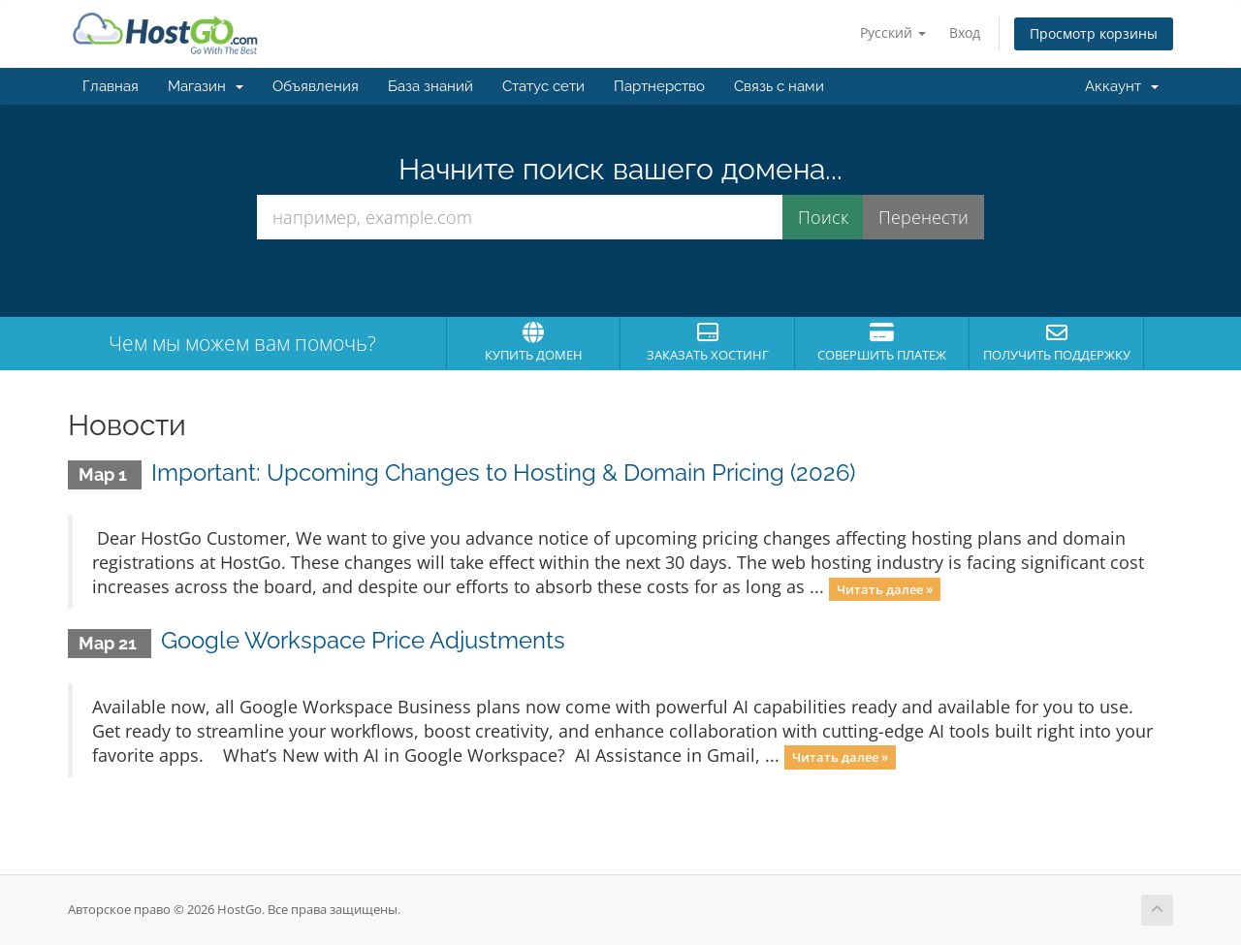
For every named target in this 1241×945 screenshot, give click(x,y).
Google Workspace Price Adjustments (363, 640)
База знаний (430, 86)
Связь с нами (779, 86)
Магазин (205, 86)
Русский (893, 32)
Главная (110, 86)
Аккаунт (1122, 86)
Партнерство (659, 86)
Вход (964, 32)
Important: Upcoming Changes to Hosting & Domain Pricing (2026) (503, 472)
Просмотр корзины (1094, 33)
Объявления (315, 86)
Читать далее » (885, 588)
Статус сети (543, 86)
